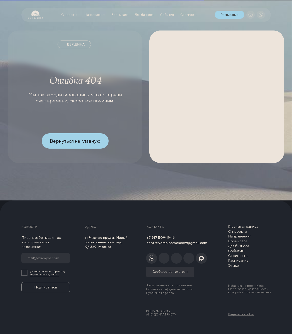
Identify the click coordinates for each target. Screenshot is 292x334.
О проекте (237, 231)
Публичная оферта (160, 293)
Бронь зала (237, 241)
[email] (45, 258)
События (236, 251)
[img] (250, 15)
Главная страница (243, 226)
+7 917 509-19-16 (161, 237)
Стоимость (238, 255)
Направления (239, 236)
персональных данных (44, 274)
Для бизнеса (238, 246)
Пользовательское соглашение (169, 285)
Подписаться (45, 287)
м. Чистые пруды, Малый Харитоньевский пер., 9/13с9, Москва (106, 242)
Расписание (238, 260)
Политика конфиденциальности (169, 289)
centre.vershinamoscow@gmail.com (177, 243)
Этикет (234, 265)
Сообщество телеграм (170, 271)
